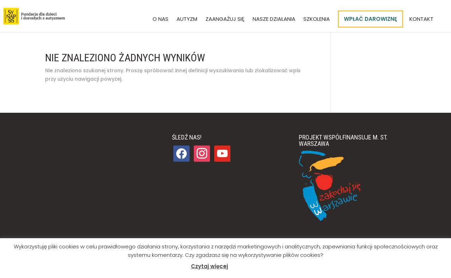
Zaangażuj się (225, 20)
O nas (160, 20)
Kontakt (421, 20)
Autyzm (187, 20)
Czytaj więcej (209, 266)
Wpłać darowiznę (370, 19)
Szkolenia (316, 20)
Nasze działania (274, 20)
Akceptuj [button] (244, 266)
